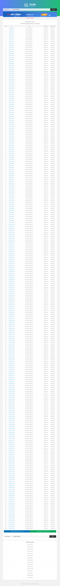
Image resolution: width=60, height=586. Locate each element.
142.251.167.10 (11, 47)
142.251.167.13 (11, 53)
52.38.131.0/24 (30, 566)
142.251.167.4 (11, 35)
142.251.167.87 (11, 198)
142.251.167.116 (11, 255)
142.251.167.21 (11, 69)
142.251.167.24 (11, 75)
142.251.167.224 (11, 467)
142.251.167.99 (11, 222)
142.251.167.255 (11, 528)
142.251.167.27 (11, 81)
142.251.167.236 (11, 491)
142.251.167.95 (11, 214)
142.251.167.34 (11, 94)
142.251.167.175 (11, 371)
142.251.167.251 (11, 520)
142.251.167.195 (11, 410)
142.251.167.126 (11, 275)
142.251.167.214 (11, 448)
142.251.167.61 (11, 147)
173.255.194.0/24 (30, 564)
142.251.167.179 (11, 379)
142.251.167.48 (11, 122)
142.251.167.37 (11, 100)
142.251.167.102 (11, 228)
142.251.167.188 (11, 397)
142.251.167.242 (11, 503)
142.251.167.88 (11, 200)
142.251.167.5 (11, 37)
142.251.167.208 (11, 436)
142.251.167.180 (11, 381)
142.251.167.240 (11, 499)
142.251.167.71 (11, 167)
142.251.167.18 (11, 63)
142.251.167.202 (11, 424)
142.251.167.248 (11, 514)
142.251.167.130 (11, 283)
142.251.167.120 (11, 263)
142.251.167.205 (11, 430)
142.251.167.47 (11, 120)
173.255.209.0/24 (30, 560)
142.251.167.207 (11, 434)
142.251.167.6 (11, 39)
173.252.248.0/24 (30, 575)
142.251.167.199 (11, 418)
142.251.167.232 (11, 483)
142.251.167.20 (11, 67)
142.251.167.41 (11, 108)
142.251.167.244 (11, 507)
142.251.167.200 (11, 420)
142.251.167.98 (11, 220)
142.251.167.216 (11, 452)
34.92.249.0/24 (30, 551)
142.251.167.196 (11, 412)
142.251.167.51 (11, 128)
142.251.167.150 (11, 322)
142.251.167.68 (11, 161)
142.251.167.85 (11, 194)
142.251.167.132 (11, 287)
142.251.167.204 (11, 428)
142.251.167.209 (11, 438)
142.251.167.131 (11, 285)
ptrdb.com (30, 583)
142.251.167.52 (11, 130)
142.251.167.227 (11, 473)
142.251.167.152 (11, 326)
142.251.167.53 (11, 132)
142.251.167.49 (11, 124)
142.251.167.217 (11, 454)
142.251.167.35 (11, 96)
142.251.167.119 (11, 261)
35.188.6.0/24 (30, 557)
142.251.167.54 (11, 134)
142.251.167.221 (11, 461)
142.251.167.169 (11, 359)
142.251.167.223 (11, 465)
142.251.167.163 (11, 348)
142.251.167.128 (11, 279)
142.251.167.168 (11, 357)
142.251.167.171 (11, 363)
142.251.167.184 (11, 389)
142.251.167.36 (11, 98)
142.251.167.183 (11, 387)
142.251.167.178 (11, 377)
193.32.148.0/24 (30, 562)
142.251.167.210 (11, 440)
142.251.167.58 (11, 141)
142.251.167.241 (11, 501)
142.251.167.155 (11, 332)
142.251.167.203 (11, 426)
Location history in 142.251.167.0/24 (43, 531)
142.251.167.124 (11, 271)
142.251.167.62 (11, 149)
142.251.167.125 (11, 273)
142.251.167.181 (11, 383)
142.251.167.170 (11, 361)
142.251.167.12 (11, 51)
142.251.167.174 (11, 369)
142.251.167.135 (11, 293)
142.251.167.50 (11, 126)
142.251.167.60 (11, 145)
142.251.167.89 (11, 202)
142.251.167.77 (11, 179)
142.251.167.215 (11, 450)
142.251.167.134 (11, 291)
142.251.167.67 (11, 159)
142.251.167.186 (11, 393)
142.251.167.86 (11, 196)
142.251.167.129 (11, 281)
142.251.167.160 (11, 342)
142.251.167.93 (11, 210)
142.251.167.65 (11, 155)
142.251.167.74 (11, 173)
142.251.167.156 (11, 334)
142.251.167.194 (11, 408)
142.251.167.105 (11, 234)
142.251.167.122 (11, 267)
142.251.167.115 (11, 253)
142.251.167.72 (11, 169)
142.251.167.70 (11, 165)
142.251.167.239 (11, 497)
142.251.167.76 (11, 177)
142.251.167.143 (11, 308)
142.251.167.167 (11, 355)
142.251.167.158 (11, 338)
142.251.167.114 (11, 251)
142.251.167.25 (11, 77)
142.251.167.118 (11, 259)
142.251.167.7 (11, 41)
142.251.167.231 (11, 481)
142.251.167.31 (11, 88)
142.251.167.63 (11, 151)
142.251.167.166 (11, 353)
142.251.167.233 (11, 485)
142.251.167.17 (11, 61)
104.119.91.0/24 (30, 568)
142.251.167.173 (11, 367)
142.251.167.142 (11, 306)
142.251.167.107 (11, 238)
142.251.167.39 (11, 104)
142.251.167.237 (11, 493)
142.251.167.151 (11, 324)
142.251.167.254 (11, 526)
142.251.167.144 (11, 310)
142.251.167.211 (11, 442)
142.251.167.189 (11, 399)
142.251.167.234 (11, 487)
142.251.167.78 (11, 181)
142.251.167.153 (11, 328)
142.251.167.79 (11, 183)
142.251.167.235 (11, 489)
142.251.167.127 (11, 277)
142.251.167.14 (11, 55)
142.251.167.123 (11, 269)
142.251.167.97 (11, 218)
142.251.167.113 (11, 249)
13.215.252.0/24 (30, 577)
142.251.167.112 (11, 247)
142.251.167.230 (11, 479)
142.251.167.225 (11, 469)
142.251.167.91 (11, 206)
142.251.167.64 (11, 153)
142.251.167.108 (11, 240)
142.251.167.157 (11, 336)
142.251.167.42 (11, 110)
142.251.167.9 (11, 45)
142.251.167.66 (11, 157)
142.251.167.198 (11, 416)
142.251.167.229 (11, 477)
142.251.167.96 (11, 216)
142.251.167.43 (11, 112)
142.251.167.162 (11, 346)
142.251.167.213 (11, 446)
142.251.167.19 (11, 65)
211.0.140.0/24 (30, 553)
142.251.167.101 (11, 226)
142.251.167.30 (11, 86)
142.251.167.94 (11, 212)
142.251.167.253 (11, 524)
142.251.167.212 (11, 444)
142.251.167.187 (11, 395)
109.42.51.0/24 (30, 544)
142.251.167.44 (11, 114)
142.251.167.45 (11, 116)
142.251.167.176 (11, 373)
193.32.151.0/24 (30, 549)
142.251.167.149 (11, 320)
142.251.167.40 (11, 106)
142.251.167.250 (11, 518)
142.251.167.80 (11, 185)
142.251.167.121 (11, 265)
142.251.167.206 (11, 432)
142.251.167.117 (11, 257)
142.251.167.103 (11, 230)
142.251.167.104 (11, 232)
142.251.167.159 (11, 340)
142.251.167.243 (11, 505)
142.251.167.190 (11, 401)
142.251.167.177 (11, 375)
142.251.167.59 (11, 143)
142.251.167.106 (11, 236)
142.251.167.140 (11, 302)
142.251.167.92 (11, 208)
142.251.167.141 (11, 304)
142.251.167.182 (11, 385)
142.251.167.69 (11, 163)
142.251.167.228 (11, 475)
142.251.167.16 (11, 59)
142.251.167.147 (11, 316)
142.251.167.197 (11, 414)
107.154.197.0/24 (30, 555)
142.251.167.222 (11, 463)
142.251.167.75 (11, 175)
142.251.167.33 (11, 92)
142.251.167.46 (11, 118)
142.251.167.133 (11, 289)
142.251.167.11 (11, 49)
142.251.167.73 (11, 171)
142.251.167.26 (11, 79)
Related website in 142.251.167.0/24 (17, 531)
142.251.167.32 (11, 90)
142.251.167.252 (11, 522)
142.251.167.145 (11, 312)
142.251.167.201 (11, 422)
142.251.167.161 (11, 344)
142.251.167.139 (11, 300)
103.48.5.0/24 (30, 573)
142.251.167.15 (11, 57)
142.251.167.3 (11, 33)
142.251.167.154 (11, 330)
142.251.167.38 (11, 102)
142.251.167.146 (11, 314)
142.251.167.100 (11, 224)
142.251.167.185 (11, 391)
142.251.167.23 (11, 73)
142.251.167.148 (11, 318)
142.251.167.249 (11, 516)
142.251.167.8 (11, 43)
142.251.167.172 (11, 365)
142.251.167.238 (11, 495)
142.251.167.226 (11, 471)
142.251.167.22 (11, 71)
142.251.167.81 (11, 187)
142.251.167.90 (11, 204)
